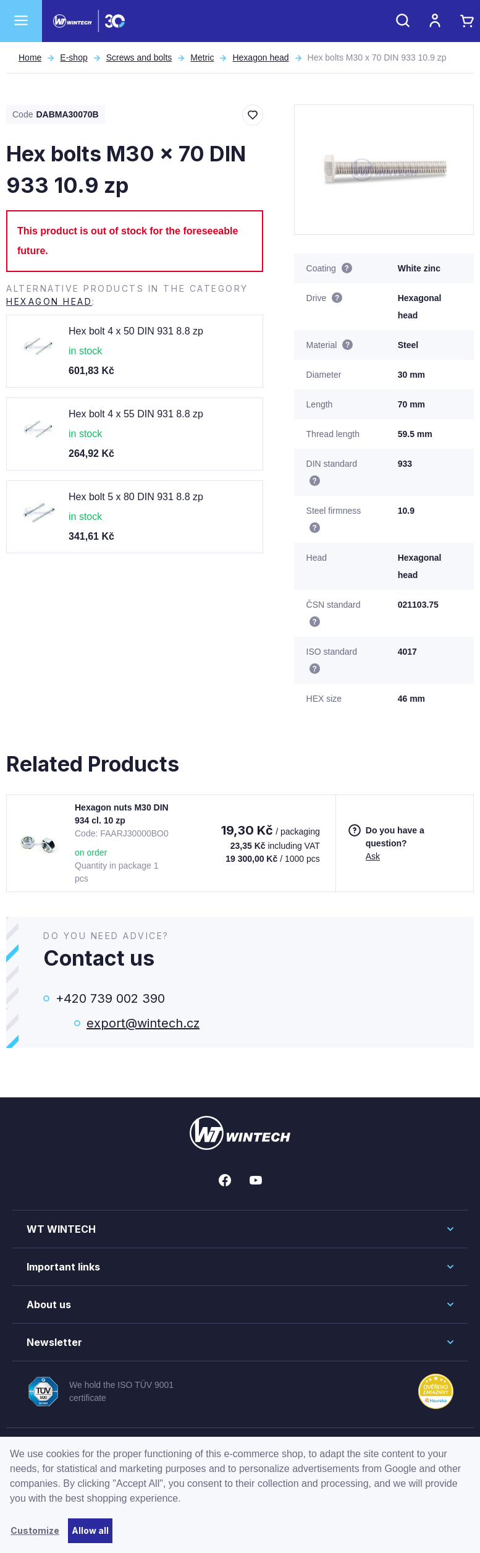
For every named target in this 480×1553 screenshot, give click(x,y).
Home (30, 57)
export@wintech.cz (143, 1023)
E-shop (73, 57)
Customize (35, 1530)
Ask (373, 856)
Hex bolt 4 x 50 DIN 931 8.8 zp (136, 331)
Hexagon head (260, 57)
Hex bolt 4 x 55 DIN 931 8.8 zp (136, 414)
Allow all (90, 1530)
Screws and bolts (139, 57)
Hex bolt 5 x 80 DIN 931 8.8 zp (136, 496)
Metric (202, 57)
